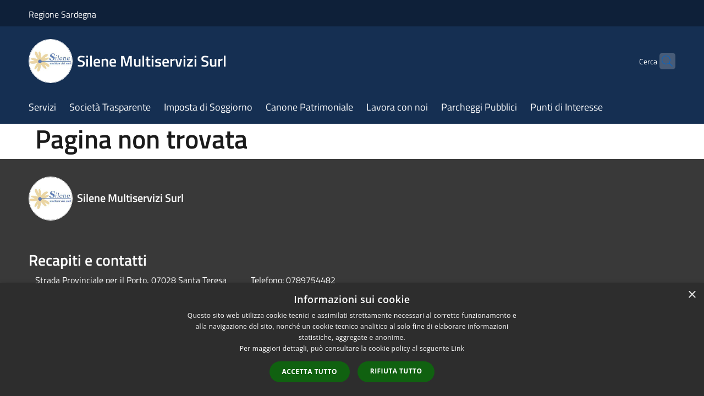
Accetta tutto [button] (309, 371)
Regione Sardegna (62, 14)
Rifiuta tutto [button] (396, 371)
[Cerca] (662, 61)
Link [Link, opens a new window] (457, 348)
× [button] (692, 295)
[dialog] (352, 339)
